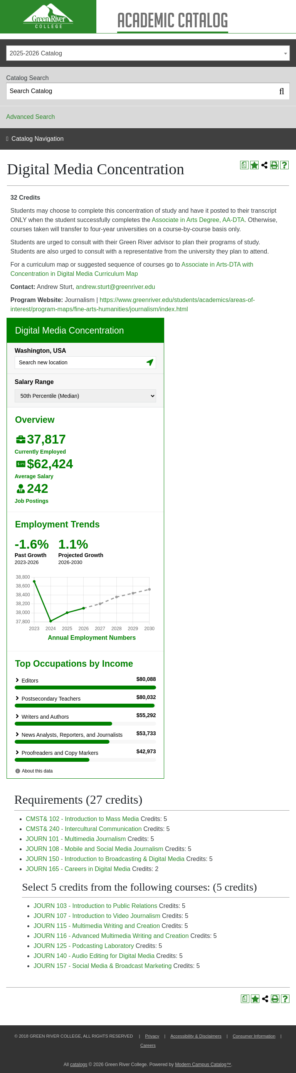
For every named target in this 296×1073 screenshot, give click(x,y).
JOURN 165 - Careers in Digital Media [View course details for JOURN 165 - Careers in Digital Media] (78, 869)
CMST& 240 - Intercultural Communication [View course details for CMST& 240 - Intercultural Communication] (84, 829)
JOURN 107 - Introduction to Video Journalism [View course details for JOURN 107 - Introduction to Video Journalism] (97, 916)
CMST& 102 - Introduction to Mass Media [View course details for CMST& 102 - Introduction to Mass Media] (82, 819)
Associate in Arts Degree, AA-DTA (198, 220)
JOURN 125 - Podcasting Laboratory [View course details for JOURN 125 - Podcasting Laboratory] (84, 946)
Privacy (152, 1036)
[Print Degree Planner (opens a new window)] (244, 165)
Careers (148, 1045)
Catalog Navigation (38, 138)
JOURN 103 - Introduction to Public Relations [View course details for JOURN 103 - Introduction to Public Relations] (95, 906)
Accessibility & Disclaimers (195, 1036)
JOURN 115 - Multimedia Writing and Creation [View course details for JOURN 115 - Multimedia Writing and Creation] (97, 926)
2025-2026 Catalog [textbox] (36, 53)
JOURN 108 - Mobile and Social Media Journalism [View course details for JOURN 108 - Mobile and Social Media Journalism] (94, 849)
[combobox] (148, 53)
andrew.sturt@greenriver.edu (115, 287)
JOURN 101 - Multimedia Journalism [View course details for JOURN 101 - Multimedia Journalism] (76, 839)
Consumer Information (254, 1036)
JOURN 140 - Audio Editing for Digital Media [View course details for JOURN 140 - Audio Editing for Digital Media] (94, 956)
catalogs (78, 1064)
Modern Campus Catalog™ (203, 1064)
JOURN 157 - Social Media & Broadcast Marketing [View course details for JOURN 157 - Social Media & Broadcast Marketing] (103, 966)
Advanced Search (30, 116)
